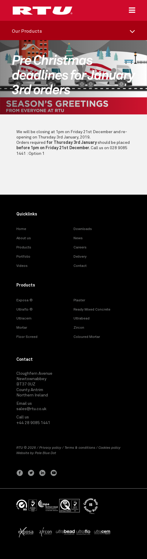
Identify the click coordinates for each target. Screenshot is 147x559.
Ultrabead (82, 318)
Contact (80, 266)
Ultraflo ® (24, 309)
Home (21, 229)
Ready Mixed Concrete (92, 309)
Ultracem (24, 318)
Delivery (80, 257)
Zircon (79, 328)
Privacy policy (50, 448)
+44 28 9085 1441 (33, 423)
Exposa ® (24, 300)
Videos (22, 266)
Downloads (83, 229)
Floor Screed (26, 337)
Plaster (79, 300)
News (78, 238)
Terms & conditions (80, 448)
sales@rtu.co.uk (31, 409)
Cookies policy (109, 448)
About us (23, 238)
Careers (80, 247)
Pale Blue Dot (45, 453)
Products (23, 247)
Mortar (21, 328)
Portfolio (23, 257)
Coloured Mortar (87, 337)
